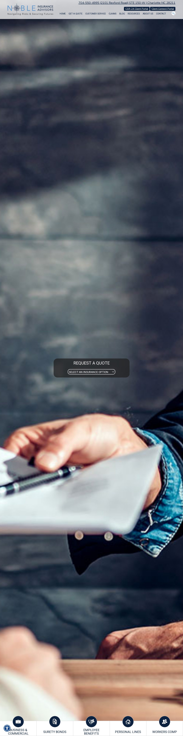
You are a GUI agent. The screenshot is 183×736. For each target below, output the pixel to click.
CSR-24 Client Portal (136, 8)
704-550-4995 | (90, 3)
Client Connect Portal (163, 8)
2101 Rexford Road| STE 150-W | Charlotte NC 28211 (138, 3)
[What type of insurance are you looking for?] (91, 372)
